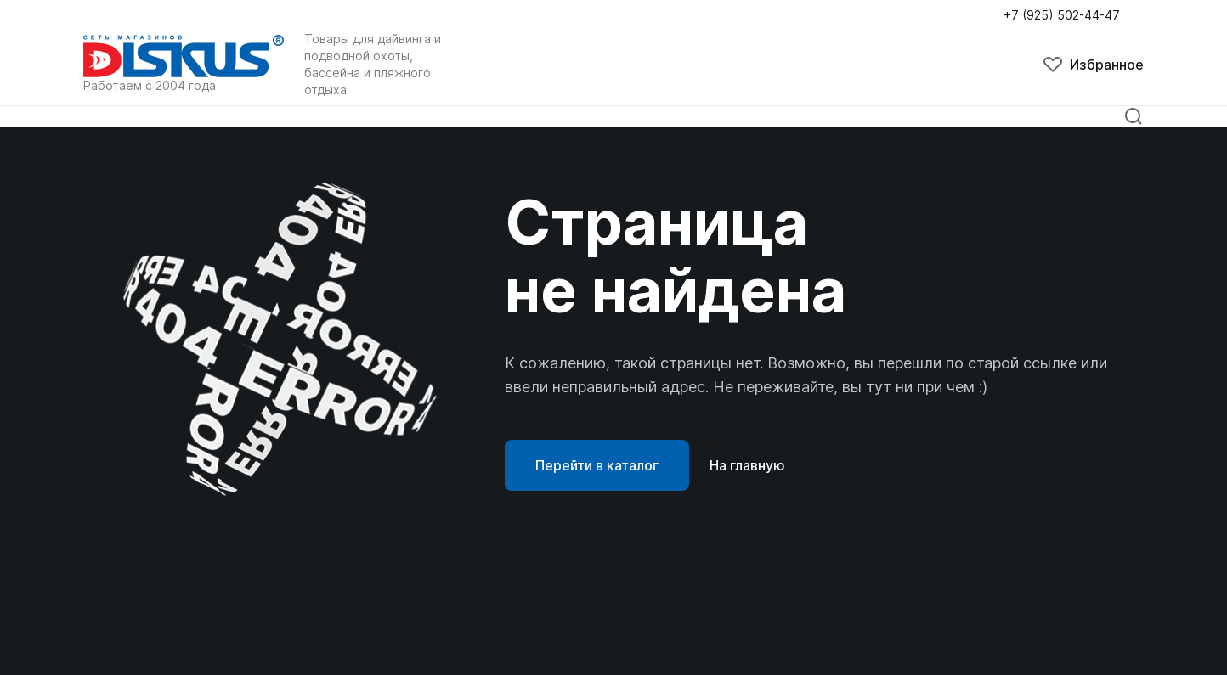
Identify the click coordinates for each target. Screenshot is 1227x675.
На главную (747, 465)
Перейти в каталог (597, 465)
